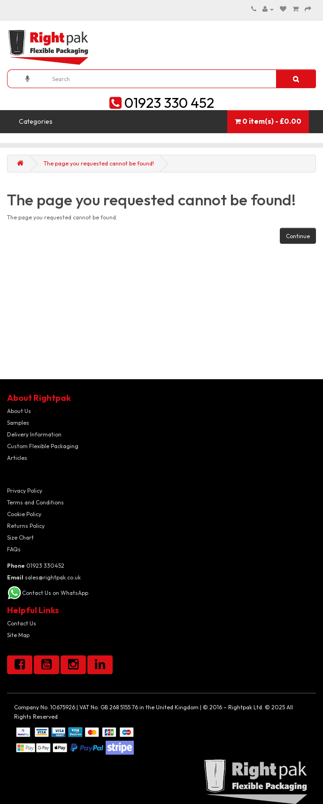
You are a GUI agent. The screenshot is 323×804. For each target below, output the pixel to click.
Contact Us (21, 623)
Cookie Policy (24, 514)
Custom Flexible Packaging (42, 446)
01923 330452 (35, 565)
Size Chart (20, 537)
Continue (298, 236)
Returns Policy (26, 525)
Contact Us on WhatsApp (55, 592)
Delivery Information (34, 434)
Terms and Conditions (35, 502)
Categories (36, 121)
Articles (17, 457)
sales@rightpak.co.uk (44, 577)
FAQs (14, 549)
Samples (18, 422)
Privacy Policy (24, 490)
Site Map (18, 635)
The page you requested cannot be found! (99, 163)
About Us (19, 410)
